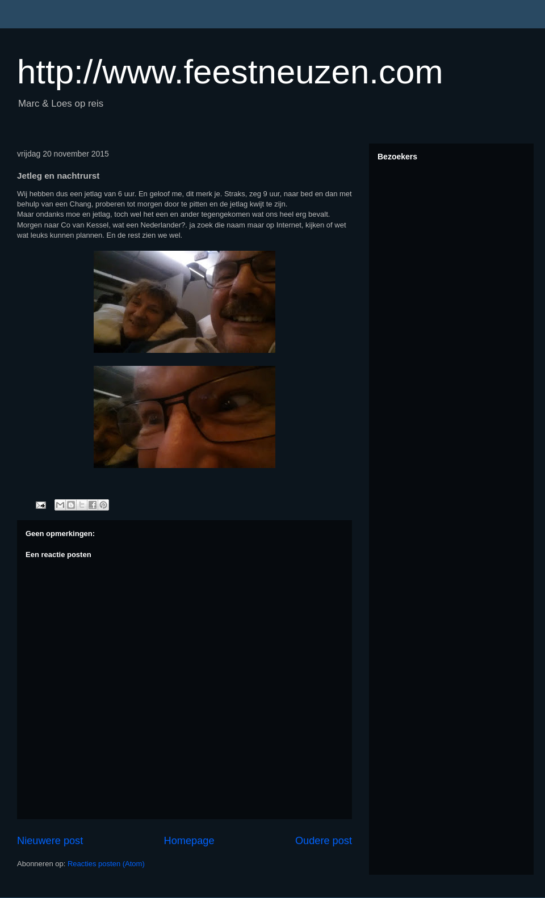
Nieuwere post (50, 840)
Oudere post (323, 840)
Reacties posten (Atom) (106, 863)
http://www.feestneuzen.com (230, 72)
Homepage (189, 840)
